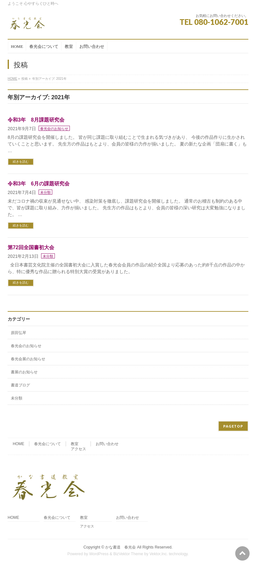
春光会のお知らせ (54, 129)
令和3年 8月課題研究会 (36, 120)
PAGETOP (233, 426)
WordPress (99, 554)
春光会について (47, 444)
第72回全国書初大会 (31, 247)
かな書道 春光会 (120, 547)
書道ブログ (20, 385)
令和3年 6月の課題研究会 (38, 183)
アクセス (78, 449)
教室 (74, 444)
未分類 (45, 192)
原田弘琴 (18, 333)
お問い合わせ (107, 444)
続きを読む (21, 161)
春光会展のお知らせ (28, 359)
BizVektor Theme (128, 554)
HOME (12, 78)
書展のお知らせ (24, 372)
